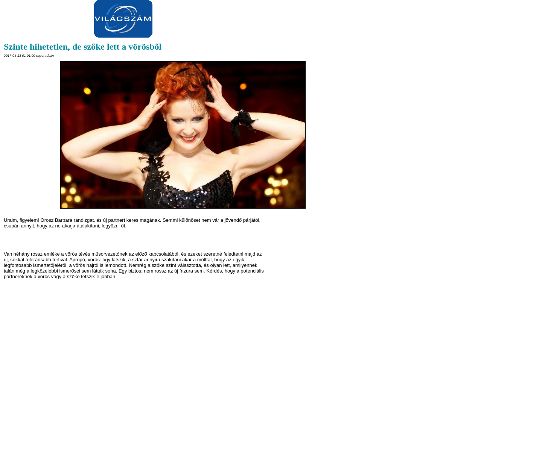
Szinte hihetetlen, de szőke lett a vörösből (82, 47)
